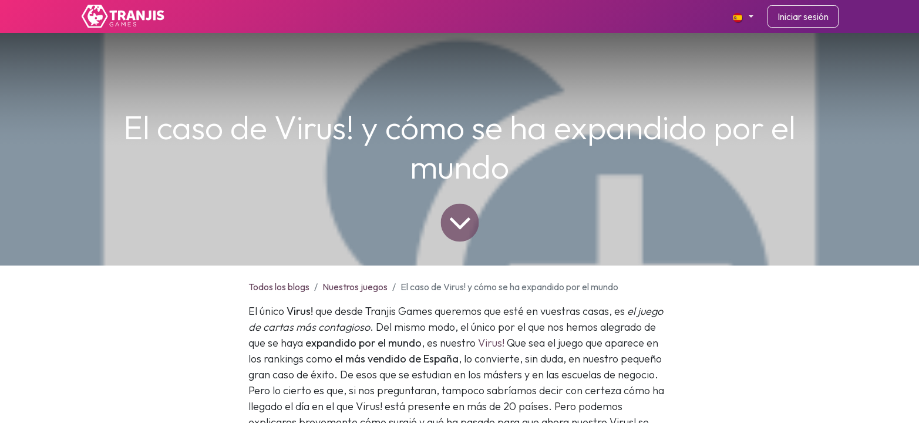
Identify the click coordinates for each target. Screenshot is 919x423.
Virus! (491, 343)
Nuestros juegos (355, 287)
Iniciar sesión (803, 16)
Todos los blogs (278, 287)
